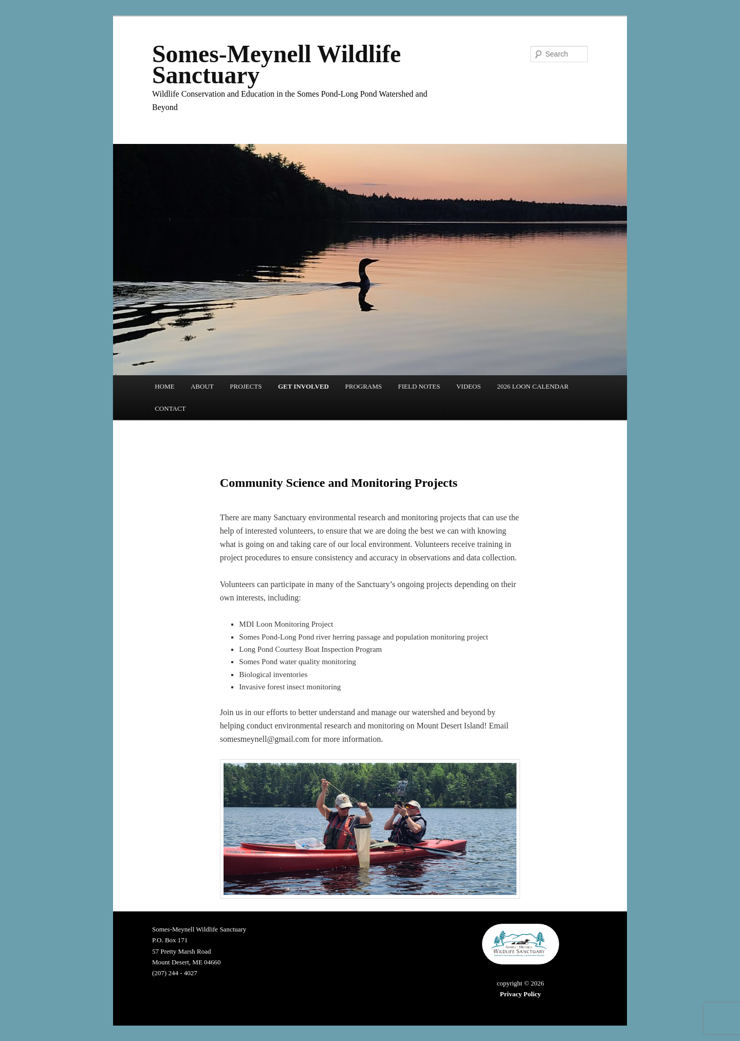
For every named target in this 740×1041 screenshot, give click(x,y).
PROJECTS (246, 386)
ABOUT (202, 386)
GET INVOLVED (303, 386)
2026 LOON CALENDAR (532, 386)
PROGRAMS (363, 386)
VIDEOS (468, 386)
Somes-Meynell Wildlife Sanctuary (276, 64)
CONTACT (170, 408)
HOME (164, 386)
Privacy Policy (520, 994)
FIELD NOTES (419, 386)
